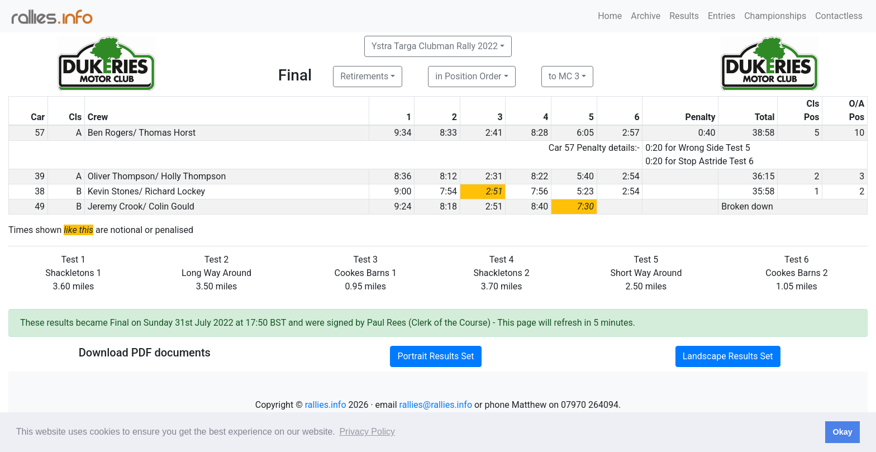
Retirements (364, 76)
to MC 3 (564, 76)
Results (684, 16)
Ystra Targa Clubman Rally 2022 (435, 46)
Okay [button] (842, 431)
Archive (645, 16)
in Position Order (468, 76)
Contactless (839, 16)
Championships (775, 16)
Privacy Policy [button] (367, 431)
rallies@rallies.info (435, 404)
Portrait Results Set (435, 356)
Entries (721, 16)
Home (610, 16)
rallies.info (325, 404)
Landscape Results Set (728, 356)
